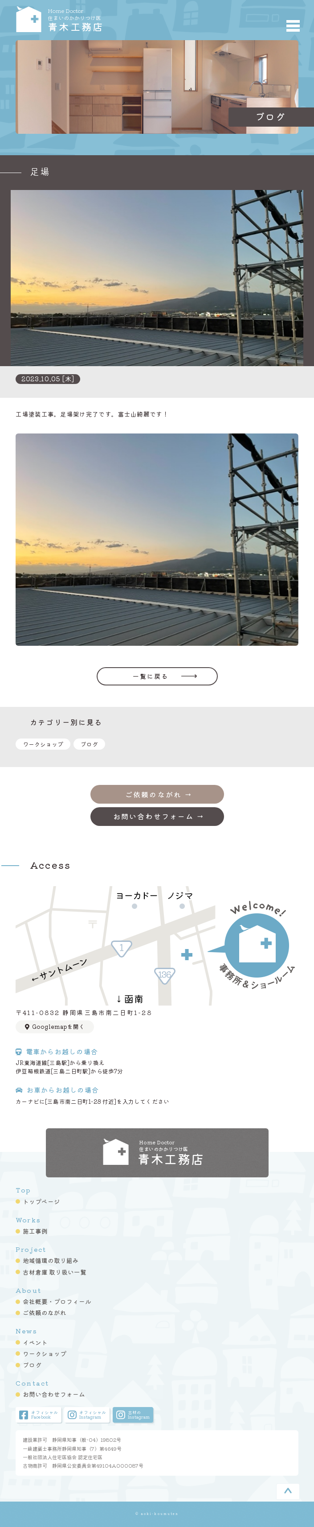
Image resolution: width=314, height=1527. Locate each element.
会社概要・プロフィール (57, 1301)
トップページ (41, 1201)
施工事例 (35, 1230)
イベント (35, 1342)
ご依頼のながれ (44, 1312)
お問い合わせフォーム (54, 1394)
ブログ (89, 744)
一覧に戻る (151, 676)
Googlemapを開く (55, 1026)
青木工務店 (105, 19)
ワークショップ (43, 744)
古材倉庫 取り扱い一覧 (54, 1271)
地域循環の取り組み (51, 1260)
